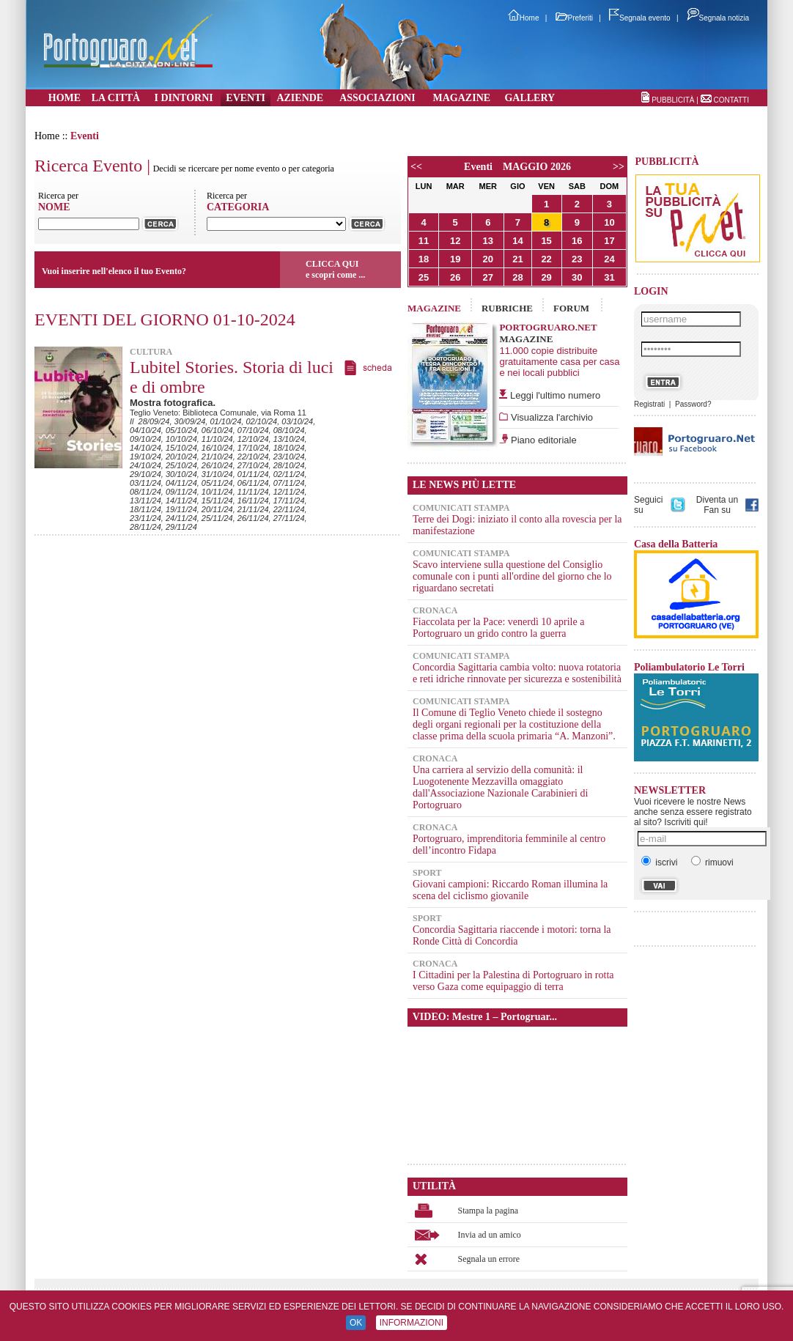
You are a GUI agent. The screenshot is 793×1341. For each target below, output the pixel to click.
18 (423, 259)
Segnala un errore (489, 1259)
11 (423, 240)
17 (609, 240)
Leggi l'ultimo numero (555, 395)
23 (577, 259)
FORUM (571, 308)
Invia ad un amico (489, 1235)
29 (546, 277)
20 (488, 259)
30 (577, 277)
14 (517, 240)
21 (517, 259)
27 (488, 277)
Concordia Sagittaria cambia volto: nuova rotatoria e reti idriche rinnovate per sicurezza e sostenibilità (517, 673)
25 (423, 277)
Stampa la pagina (488, 1210)
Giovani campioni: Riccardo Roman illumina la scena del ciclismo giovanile (510, 890)
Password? (693, 404)
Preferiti (574, 18)
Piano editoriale (542, 440)
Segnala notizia (718, 18)
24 (609, 259)
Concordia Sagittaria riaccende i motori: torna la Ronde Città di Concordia (512, 935)
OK (356, 1323)
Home (523, 18)
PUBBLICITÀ (673, 100)
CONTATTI (731, 100)
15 (546, 240)
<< (416, 166)
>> (618, 166)
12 (455, 240)
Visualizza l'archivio (550, 417)
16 (577, 240)
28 (517, 277)
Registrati (649, 404)
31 (609, 277)
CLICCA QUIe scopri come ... (335, 269)
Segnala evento (640, 18)
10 (609, 222)
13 (488, 240)
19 (455, 259)
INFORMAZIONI (411, 1323)
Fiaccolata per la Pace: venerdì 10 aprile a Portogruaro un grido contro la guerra (498, 627)
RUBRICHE (507, 308)
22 (546, 259)
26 (455, 277)
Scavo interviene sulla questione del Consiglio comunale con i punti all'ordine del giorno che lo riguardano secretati (512, 576)
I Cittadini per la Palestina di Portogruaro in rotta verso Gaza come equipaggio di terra (513, 980)
